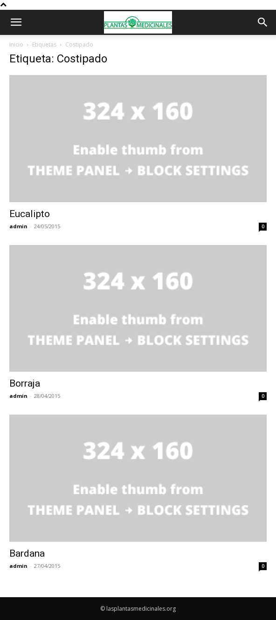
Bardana (27, 553)
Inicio (16, 44)
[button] (16, 22)
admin (18, 226)
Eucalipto (29, 213)
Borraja (24, 383)
